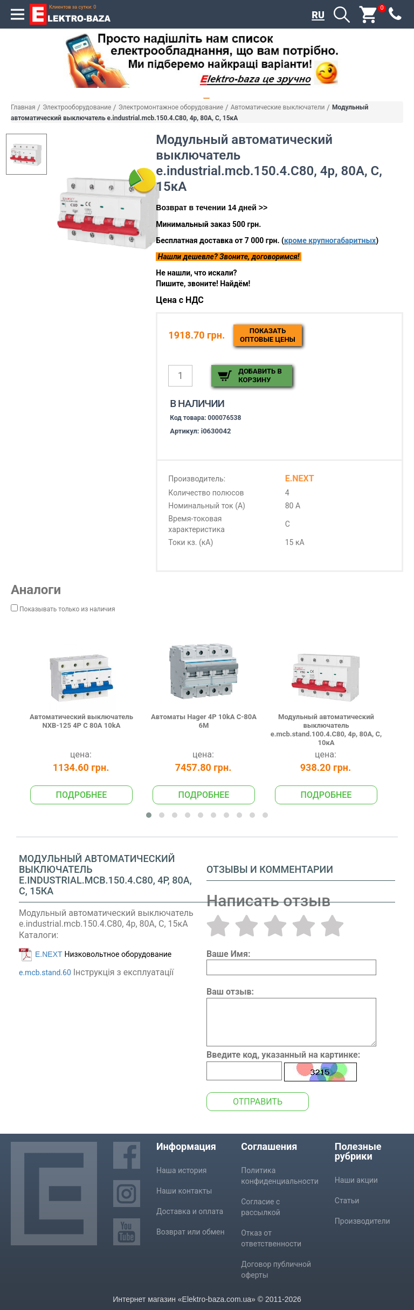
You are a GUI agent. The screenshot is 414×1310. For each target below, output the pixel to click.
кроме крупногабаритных (330, 240)
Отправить (257, 1102)
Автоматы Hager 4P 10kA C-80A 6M (204, 721)
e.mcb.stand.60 (45, 972)
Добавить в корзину (259, 375)
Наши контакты (184, 1191)
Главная (23, 107)
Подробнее (81, 795)
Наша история (181, 1170)
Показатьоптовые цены (267, 335)
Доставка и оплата (189, 1211)
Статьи (347, 1200)
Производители (362, 1221)
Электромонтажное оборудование (171, 107)
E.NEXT (49, 954)
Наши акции (356, 1180)
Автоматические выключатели (278, 107)
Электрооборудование (77, 107)
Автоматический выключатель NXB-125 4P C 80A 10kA (81, 721)
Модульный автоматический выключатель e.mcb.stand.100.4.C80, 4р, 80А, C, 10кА (326, 730)
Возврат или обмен (190, 1232)
